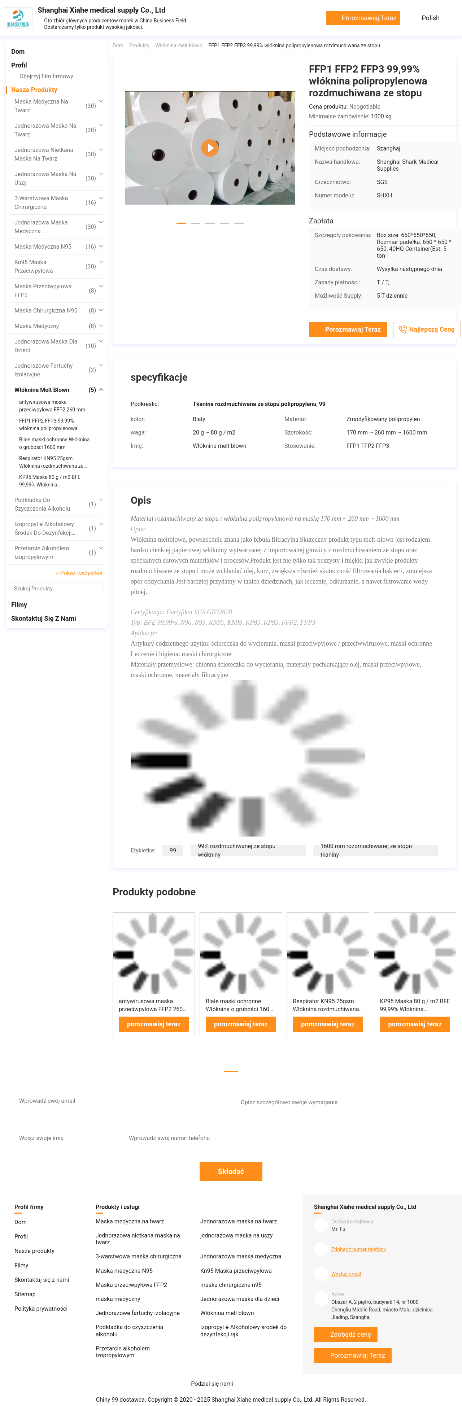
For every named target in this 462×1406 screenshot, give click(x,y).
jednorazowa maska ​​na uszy (55, 178)
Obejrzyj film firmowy (46, 76)
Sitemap (25, 1288)
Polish (431, 18)
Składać (231, 1166)
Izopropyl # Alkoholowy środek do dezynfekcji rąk (55, 529)
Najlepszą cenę (426, 329)
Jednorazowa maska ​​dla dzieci (55, 346)
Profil (19, 65)
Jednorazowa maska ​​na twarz (55, 130)
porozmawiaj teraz (368, 18)
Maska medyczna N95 (55, 247)
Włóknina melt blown (55, 390)
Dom (18, 51)
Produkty (139, 45)
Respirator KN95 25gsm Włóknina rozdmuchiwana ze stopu (326, 1003)
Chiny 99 (107, 1394)
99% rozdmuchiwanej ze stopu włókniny (236, 845)
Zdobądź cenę (350, 1329)
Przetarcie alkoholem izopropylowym (55, 552)
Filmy (19, 604)
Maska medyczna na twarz (55, 106)
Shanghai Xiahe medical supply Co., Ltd (101, 10)
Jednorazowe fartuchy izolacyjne (55, 370)
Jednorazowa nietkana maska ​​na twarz (55, 154)
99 (173, 845)
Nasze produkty (34, 89)
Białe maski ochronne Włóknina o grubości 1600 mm (239, 1003)
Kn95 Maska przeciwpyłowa (55, 266)
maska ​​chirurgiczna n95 (55, 310)
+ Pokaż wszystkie (79, 573)
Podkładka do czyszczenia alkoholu (55, 504)
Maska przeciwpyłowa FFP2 (55, 290)
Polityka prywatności (40, 1303)
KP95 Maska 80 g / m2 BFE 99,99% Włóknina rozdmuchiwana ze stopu (415, 1003)
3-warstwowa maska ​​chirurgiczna (55, 202)
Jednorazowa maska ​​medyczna (55, 227)
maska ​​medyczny (55, 326)
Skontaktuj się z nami (43, 618)
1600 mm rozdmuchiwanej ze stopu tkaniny (366, 845)
